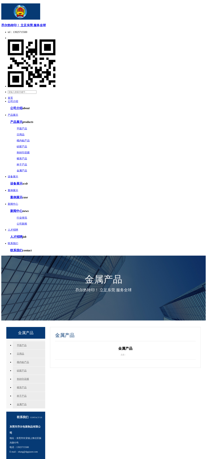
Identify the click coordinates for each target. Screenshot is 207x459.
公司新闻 (22, 223)
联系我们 (13, 243)
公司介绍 (13, 101)
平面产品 (22, 128)
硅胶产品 (22, 146)
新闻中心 (13, 204)
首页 (10, 98)
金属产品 (22, 170)
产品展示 (13, 115)
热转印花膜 (23, 152)
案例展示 (13, 190)
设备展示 (13, 176)
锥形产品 (22, 158)
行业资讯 (22, 217)
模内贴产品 (23, 140)
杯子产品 (22, 164)
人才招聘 (13, 229)
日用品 (20, 134)
